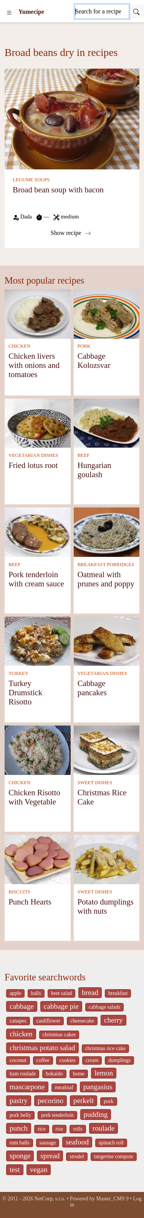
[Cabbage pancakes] (107, 640)
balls (36, 993)
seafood (77, 1142)
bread (90, 992)
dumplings (119, 1060)
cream (92, 1060)
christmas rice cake (105, 1048)
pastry (19, 1101)
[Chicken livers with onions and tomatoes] (38, 313)
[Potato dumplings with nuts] (107, 858)
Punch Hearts (29, 901)
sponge (20, 1156)
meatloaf (64, 1087)
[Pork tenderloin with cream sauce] (38, 531)
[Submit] (136, 11)
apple (15, 993)
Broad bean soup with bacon (58, 189)
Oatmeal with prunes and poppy (106, 579)
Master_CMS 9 (112, 1199)
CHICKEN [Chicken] (19, 346)
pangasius (98, 1087)
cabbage (22, 1006)
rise (59, 1129)
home (79, 1074)
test (15, 1169)
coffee (43, 1060)
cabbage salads (104, 1007)
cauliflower (48, 1021)
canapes (18, 1021)
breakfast (117, 993)
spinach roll (111, 1143)
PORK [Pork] (84, 346)
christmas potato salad (42, 1048)
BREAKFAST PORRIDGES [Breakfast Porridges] (106, 564)
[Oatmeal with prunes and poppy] (107, 531)
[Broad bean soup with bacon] (72, 118)
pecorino (50, 1101)
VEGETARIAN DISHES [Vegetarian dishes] (33, 455)
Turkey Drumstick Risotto (25, 692)
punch (19, 1128)
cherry (113, 1020)
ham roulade (23, 1074)
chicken (21, 1034)
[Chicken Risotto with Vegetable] (38, 749)
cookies (68, 1060)
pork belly (20, 1115)
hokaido (54, 1074)
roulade (104, 1128)
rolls (77, 1129)
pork (108, 1101)
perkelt (83, 1101)
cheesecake (82, 1021)
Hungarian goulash (94, 470)
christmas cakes (59, 1034)
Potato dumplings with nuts (106, 906)
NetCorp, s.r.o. (49, 1199)
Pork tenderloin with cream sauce (36, 579)
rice (42, 1129)
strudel (77, 1156)
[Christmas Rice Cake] (107, 749)
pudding (96, 1114)
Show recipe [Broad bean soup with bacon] (71, 233)
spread (50, 1156)
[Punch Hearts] (38, 858)
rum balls (20, 1143)
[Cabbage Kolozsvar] (107, 313)
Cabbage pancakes (92, 688)
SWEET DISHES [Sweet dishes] (95, 782)
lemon (103, 1073)
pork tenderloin (57, 1115)
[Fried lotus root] (38, 422)
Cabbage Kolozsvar (94, 360)
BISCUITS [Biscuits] (19, 892)
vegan (39, 1169)
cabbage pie (61, 1006)
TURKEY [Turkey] (18, 673)
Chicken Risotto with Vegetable (34, 797)
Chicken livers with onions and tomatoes (34, 365)
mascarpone (27, 1087)
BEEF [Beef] (83, 455)
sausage (48, 1143)
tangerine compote (113, 1156)
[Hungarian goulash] (107, 422)
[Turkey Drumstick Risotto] (38, 640)
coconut (18, 1060)
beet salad (61, 993)
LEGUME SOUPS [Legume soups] (31, 179)
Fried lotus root (33, 465)
